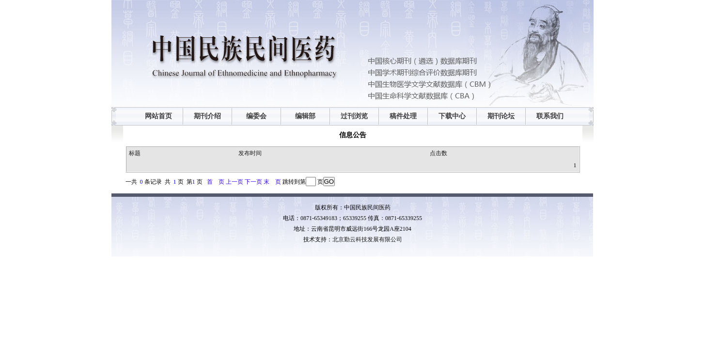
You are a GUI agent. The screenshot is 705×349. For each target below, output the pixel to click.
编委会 (256, 116)
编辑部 (305, 116)
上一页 (234, 181)
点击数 (438, 153)
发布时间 (250, 153)
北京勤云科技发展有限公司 (367, 239)
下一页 (253, 181)
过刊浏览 (354, 116)
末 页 (272, 181)
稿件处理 (403, 116)
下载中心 (452, 116)
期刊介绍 (207, 116)
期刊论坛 (501, 116)
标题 (135, 153)
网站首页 (158, 116)
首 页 (215, 181)
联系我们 (550, 116)
